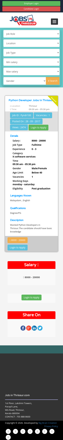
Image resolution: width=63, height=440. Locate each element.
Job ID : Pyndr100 (21, 115)
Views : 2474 (19, 127)
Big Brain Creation (47, 422)
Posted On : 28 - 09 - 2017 (26, 121)
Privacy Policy (51, 426)
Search (52, 80)
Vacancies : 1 (43, 115)
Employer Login (31, 3)
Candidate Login (31, 8)
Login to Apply (38, 127)
